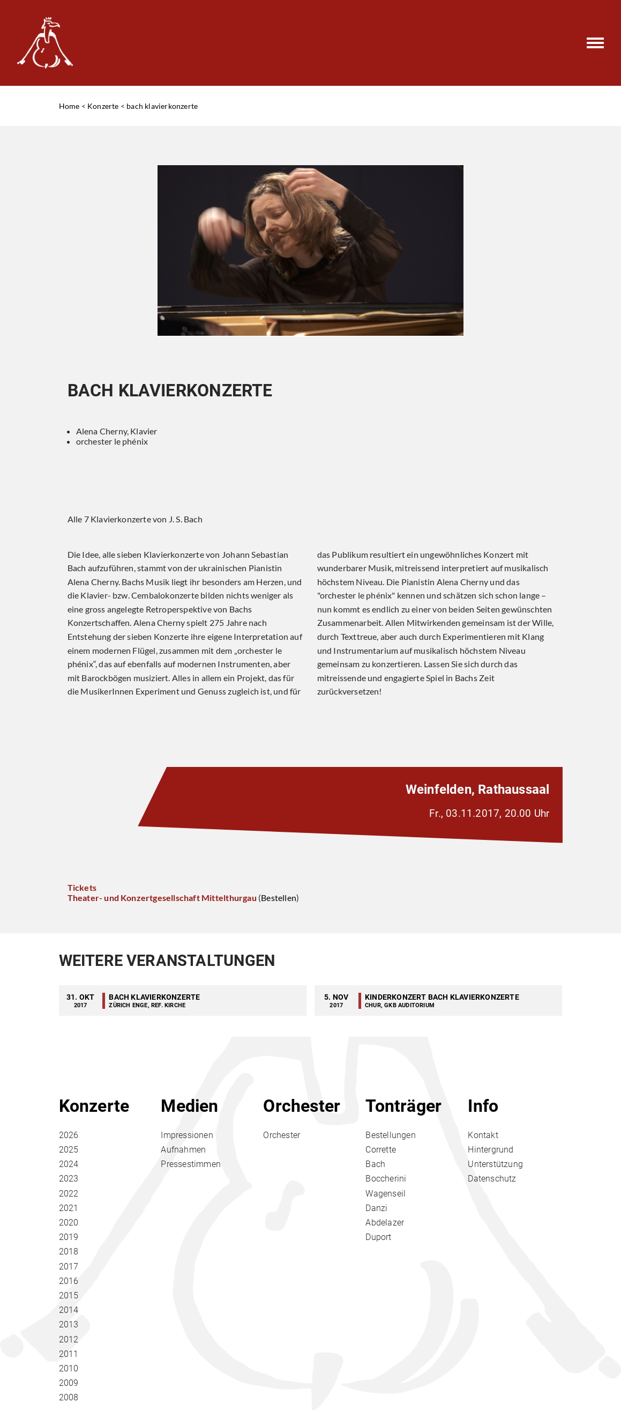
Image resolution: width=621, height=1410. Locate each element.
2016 (69, 1281)
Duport (378, 1237)
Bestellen (278, 897)
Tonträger (403, 1106)
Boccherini (385, 1178)
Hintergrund (490, 1150)
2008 (69, 1397)
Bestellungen (390, 1135)
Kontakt (483, 1135)
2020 (69, 1222)
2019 (69, 1237)
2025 (69, 1150)
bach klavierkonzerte (162, 105)
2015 (69, 1295)
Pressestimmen (191, 1164)
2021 (69, 1208)
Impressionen (187, 1135)
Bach (375, 1164)
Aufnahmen (183, 1150)
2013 (69, 1324)
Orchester (301, 1106)
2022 (69, 1193)
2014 (69, 1310)
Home (69, 105)
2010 (69, 1368)
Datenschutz (492, 1178)
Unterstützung (495, 1164)
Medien (189, 1106)
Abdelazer (384, 1222)
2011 (69, 1354)
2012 (69, 1339)
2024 (69, 1164)
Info (483, 1106)
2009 (69, 1383)
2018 (69, 1251)
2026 (69, 1135)
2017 (69, 1266)
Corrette (380, 1150)
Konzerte (103, 105)
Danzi (376, 1208)
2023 (69, 1178)
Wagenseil (385, 1193)
